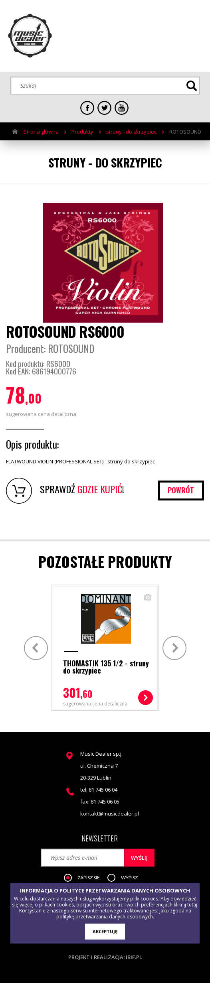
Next (175, 648)
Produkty (82, 131)
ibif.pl (134, 957)
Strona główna (41, 131)
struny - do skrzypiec (131, 131)
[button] (86, 878)
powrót (181, 490)
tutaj (192, 904)
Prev (35, 648)
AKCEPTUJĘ (105, 931)
